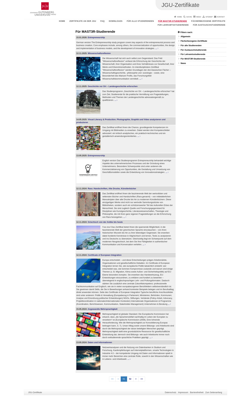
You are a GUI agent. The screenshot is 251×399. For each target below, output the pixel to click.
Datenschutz (170, 392)
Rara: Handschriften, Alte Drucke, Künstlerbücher (112, 188)
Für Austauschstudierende (209, 25)
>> (142, 379)
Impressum (183, 392)
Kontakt (221, 17)
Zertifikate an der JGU (82, 21)
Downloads (115, 21)
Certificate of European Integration (104, 255)
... (156, 48)
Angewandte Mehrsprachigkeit (102, 309)
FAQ (102, 21)
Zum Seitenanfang (213, 392)
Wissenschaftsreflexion (99, 53)
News (183, 63)
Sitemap (209, 17)
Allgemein (185, 36)
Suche (189, 17)
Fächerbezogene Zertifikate (208, 21)
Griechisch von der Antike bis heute (105, 222)
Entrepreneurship (96, 37)
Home (179, 17)
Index (198, 17)
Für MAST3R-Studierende (172, 21)
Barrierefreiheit (196, 392)
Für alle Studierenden (140, 21)
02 (130, 379)
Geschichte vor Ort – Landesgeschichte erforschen (113, 86)
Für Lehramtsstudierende (173, 25)
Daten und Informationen (100, 342)
